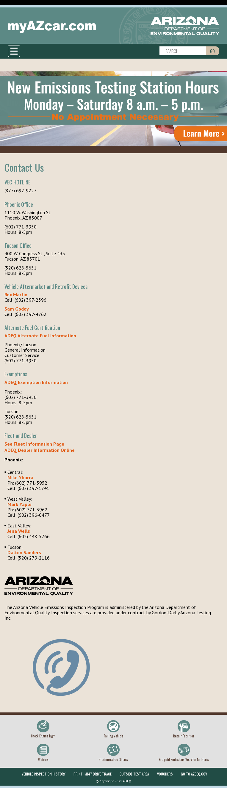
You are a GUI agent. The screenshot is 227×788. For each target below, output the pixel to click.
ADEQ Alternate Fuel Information (40, 336)
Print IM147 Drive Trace (92, 773)
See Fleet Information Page (34, 444)
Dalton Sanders (24, 552)
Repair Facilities (183, 736)
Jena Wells (18, 531)
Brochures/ (113, 759)
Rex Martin (15, 294)
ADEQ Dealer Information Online (39, 450)
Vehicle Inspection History (43, 773)
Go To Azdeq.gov (194, 773)
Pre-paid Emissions (184, 759)
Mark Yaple (19, 504)
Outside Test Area (134, 773)
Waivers (43, 759)
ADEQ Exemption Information (36, 382)
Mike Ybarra (20, 477)
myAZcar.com (52, 27)
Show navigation (14, 51)
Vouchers (165, 773)
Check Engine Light (43, 736)
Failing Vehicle (113, 736)
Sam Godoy (16, 309)
